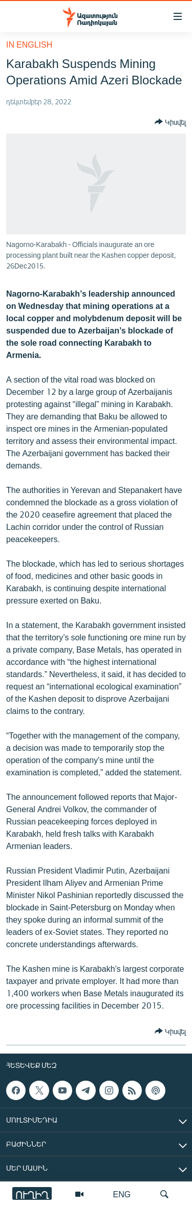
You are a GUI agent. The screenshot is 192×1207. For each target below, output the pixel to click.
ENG (122, 1194)
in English (29, 44)
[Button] (170, 122)
